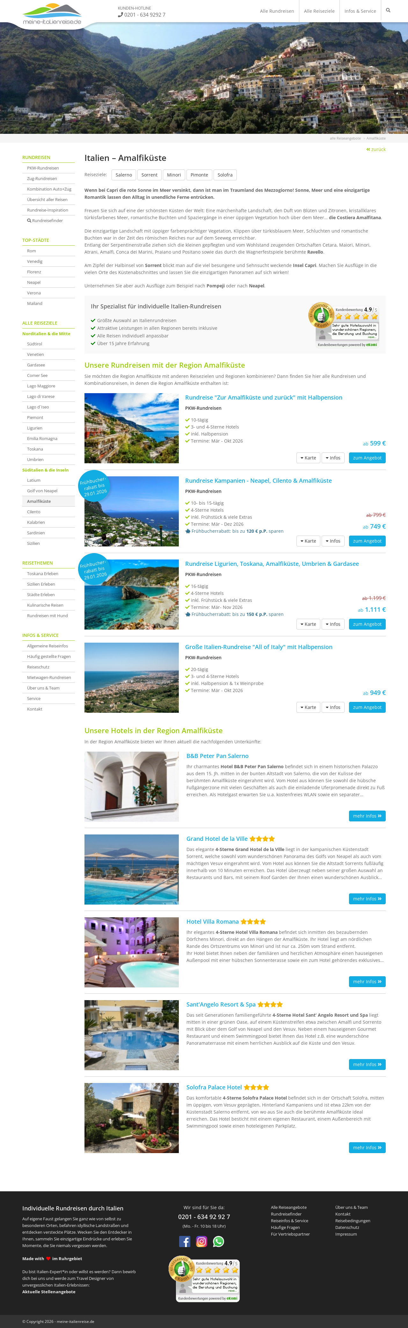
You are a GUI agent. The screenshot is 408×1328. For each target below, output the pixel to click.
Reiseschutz (38, 667)
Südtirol (34, 344)
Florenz (34, 272)
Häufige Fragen (285, 1227)
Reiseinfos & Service (289, 1220)
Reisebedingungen (352, 1220)
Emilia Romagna (42, 438)
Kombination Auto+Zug (49, 189)
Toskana (35, 449)
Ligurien (34, 428)
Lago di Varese (41, 396)
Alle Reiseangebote (289, 1207)
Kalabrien (36, 522)
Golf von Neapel (42, 491)
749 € (341, 519)
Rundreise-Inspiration (47, 210)
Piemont (35, 417)
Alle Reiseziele (319, 11)
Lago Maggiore (41, 386)
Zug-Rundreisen (42, 178)
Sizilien (33, 543)
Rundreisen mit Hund (47, 615)
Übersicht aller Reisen (47, 199)
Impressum (346, 1234)
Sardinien (36, 533)
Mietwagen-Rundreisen (49, 677)
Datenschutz (347, 1227)
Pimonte (199, 175)
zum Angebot (367, 458)
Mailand (34, 303)
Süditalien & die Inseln (45, 470)
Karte (308, 458)
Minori (174, 175)
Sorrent (149, 175)
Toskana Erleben (42, 573)
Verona (34, 293)
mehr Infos (367, 816)
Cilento (33, 512)
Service (33, 698)
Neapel (33, 282)
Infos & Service (360, 11)
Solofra (225, 175)
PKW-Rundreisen (43, 168)
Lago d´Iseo (38, 407)
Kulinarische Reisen (45, 605)
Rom (31, 251)
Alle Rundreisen (277, 11)
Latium (33, 480)
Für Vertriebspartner (290, 1234)
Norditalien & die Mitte (46, 333)
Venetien (35, 354)
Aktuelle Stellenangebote (49, 1292)
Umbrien (35, 459)
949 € (374, 692)
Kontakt (34, 709)
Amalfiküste (39, 501)
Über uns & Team (43, 688)
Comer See (37, 375)
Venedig (34, 261)
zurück (376, 149)
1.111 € (341, 603)
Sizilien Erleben (41, 584)
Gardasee (36, 365)
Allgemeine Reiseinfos (47, 646)
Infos (333, 458)
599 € (374, 443)
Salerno (124, 175)
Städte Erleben (41, 594)
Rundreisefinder (45, 220)
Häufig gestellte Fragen (49, 656)
